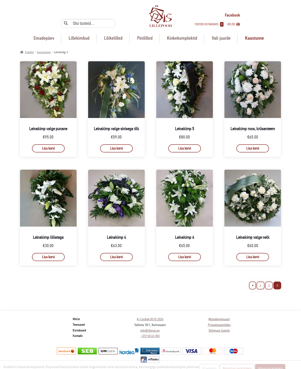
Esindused (79, 330)
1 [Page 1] (260, 285)
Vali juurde (221, 38)
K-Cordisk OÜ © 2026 (150, 319)
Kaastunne (254, 38)
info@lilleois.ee (150, 330)
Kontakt (77, 336)
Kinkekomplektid (182, 38)
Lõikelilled (113, 38)
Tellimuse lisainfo (219, 330)
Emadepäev (44, 38)
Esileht (29, 52)
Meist (76, 319)
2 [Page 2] (269, 285)
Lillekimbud (79, 38)
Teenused (79, 325)
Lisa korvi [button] (48, 148)
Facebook (229, 15)
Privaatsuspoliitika (219, 325)
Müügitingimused (219, 319)
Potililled (145, 38)
